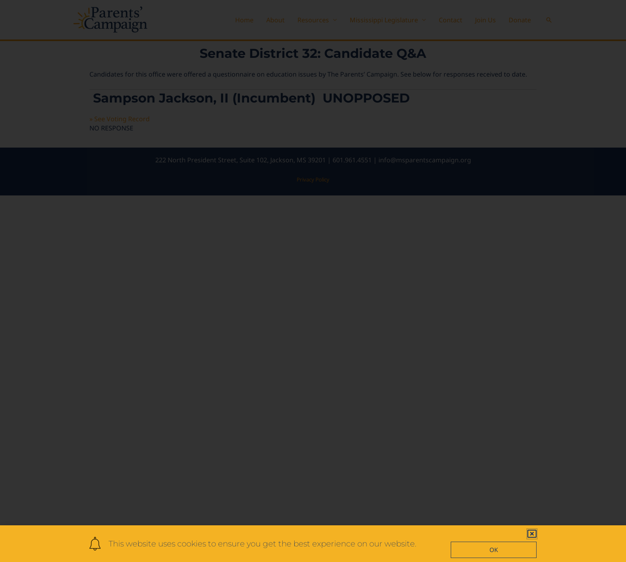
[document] (313, 281)
